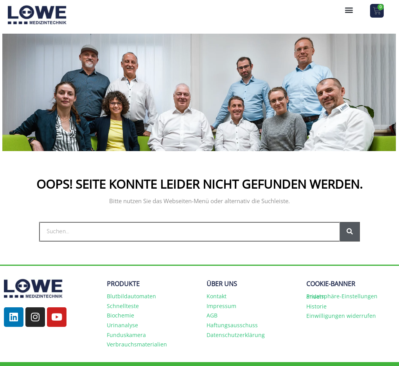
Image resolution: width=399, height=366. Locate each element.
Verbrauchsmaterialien (137, 344)
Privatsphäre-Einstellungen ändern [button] (341, 296)
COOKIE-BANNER (330, 283)
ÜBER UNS (222, 283)
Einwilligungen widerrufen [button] (341, 315)
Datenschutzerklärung (236, 335)
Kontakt (216, 296)
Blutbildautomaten (131, 296)
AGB (212, 315)
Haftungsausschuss (232, 325)
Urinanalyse (122, 325)
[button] (348, 9)
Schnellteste (123, 306)
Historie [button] (316, 306)
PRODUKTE (123, 283)
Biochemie (120, 315)
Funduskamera (126, 335)
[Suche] (349, 231)
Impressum (221, 306)
